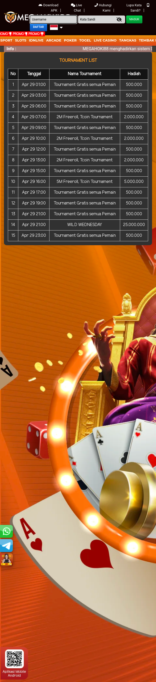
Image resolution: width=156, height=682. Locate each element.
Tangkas (127, 40)
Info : (11, 48)
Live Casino (105, 40)
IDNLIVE (36, 40)
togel (85, 40)
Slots (20, 40)
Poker (70, 40)
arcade (53, 40)
